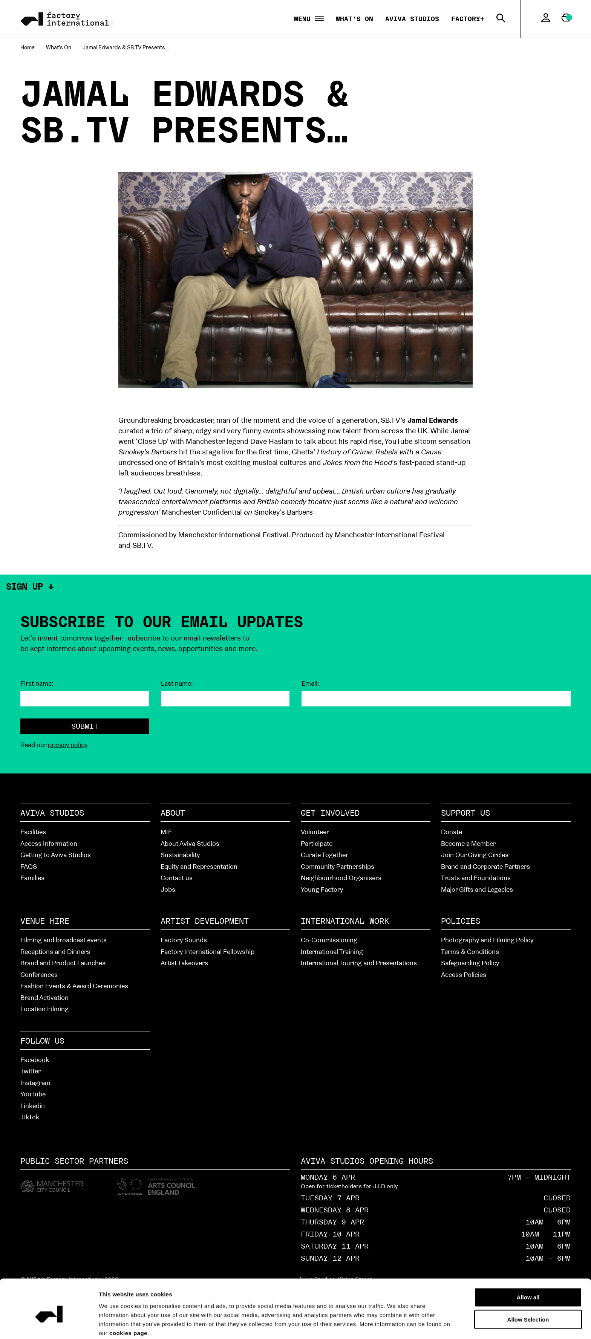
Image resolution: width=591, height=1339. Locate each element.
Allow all (528, 1264)
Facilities (33, 831)
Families (32, 877)
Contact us (177, 877)
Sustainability (180, 854)
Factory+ (467, 18)
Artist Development (205, 921)
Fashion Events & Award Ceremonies (74, 985)
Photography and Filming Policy (487, 939)
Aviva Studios (412, 18)
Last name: (177, 683)
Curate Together (324, 854)
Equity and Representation (199, 866)
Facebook (34, 1059)
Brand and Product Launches (63, 962)
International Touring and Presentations (359, 962)
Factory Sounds (184, 939)
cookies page (128, 1299)
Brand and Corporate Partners (485, 866)
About (173, 812)
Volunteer (315, 831)
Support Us (465, 812)
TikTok (29, 1117)
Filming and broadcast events (63, 939)
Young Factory (322, 889)
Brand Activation (44, 997)
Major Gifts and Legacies (477, 889)
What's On (354, 18)
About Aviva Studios (190, 843)
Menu (309, 19)
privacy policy (67, 744)
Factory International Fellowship (207, 951)
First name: (37, 683)
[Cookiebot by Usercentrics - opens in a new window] (49, 1324)
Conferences (39, 974)
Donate (451, 831)
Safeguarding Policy (470, 962)
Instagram (35, 1082)
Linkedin (32, 1105)
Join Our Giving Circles (474, 854)
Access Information (48, 843)
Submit (84, 726)
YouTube (33, 1094)
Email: (310, 683)
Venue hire (44, 921)
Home (27, 47)
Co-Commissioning (329, 939)
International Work (345, 921)
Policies (460, 921)
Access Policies (463, 974)
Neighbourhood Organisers (341, 877)
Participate (316, 843)
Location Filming (44, 1008)
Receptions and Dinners (55, 951)
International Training (332, 951)
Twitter (30, 1071)
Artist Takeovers (184, 962)
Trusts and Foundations (476, 877)
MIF (166, 831)
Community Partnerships (337, 866)
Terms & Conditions (470, 951)
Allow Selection (528, 1286)
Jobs (168, 889)
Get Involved (330, 812)
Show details (426, 1324)
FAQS (28, 866)
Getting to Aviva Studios (55, 854)
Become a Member (468, 843)
